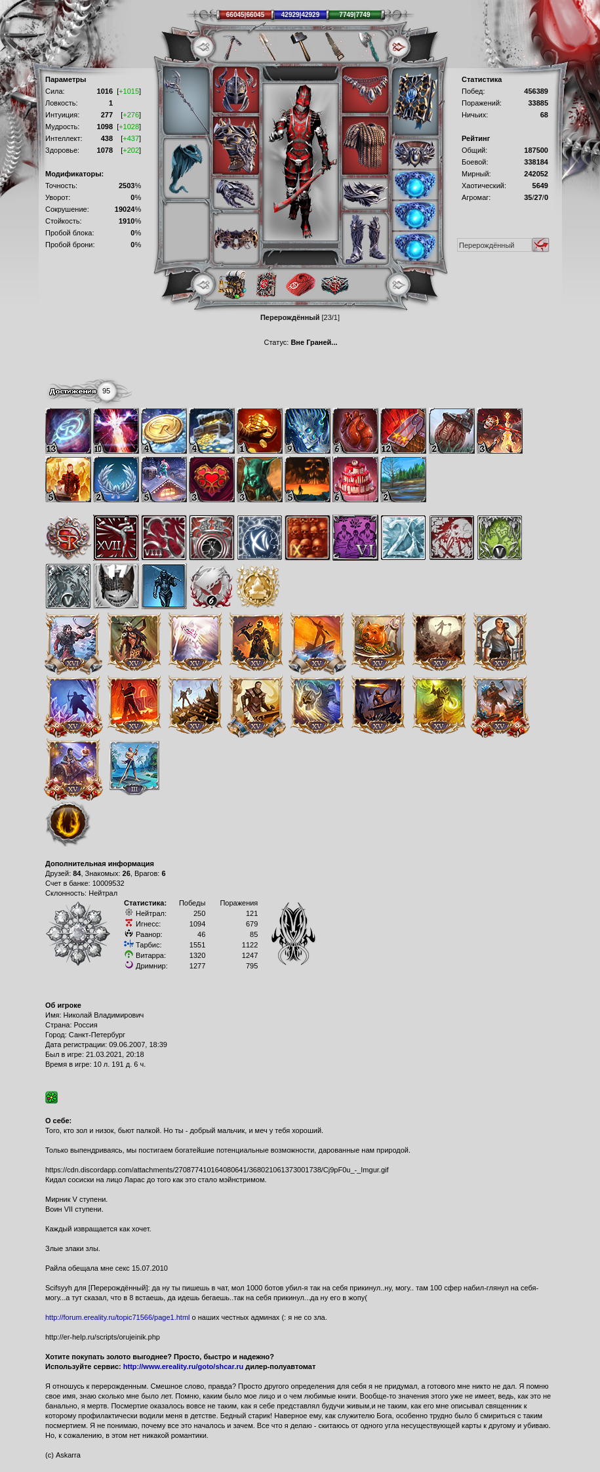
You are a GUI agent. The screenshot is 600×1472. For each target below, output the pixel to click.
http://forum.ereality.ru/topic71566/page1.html (117, 1317)
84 (77, 873)
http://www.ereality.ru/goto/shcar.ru (183, 1366)
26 (126, 873)
